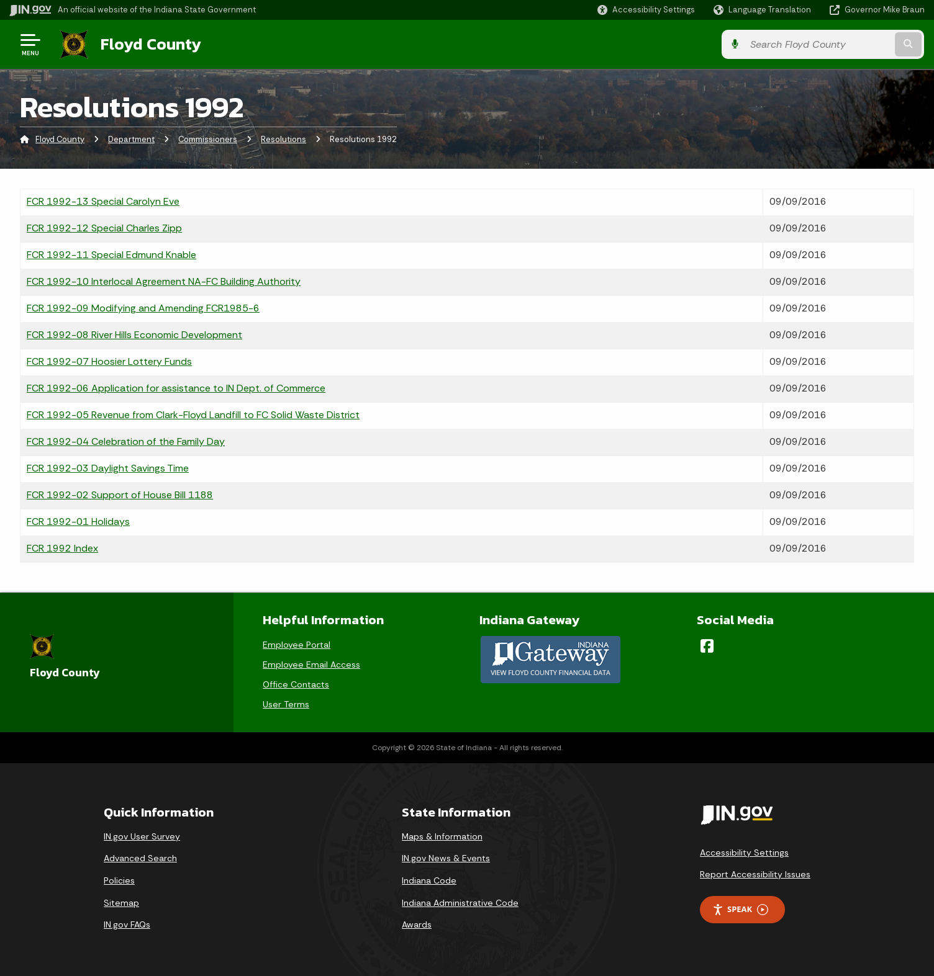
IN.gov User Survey (142, 836)
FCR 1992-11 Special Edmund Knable (111, 254)
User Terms (286, 704)
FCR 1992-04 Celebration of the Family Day (126, 441)
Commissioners (207, 139)
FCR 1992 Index (62, 548)
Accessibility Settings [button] (744, 852)
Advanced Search (140, 858)
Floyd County (150, 44)
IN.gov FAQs (127, 924)
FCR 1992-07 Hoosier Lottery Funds (109, 361)
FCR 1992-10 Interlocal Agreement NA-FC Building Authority (164, 281)
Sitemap (121, 902)
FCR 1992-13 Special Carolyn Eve (103, 201)
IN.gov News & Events (446, 858)
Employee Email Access (311, 664)
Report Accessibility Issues (755, 874)
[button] (646, 10)
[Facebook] (707, 645)
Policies (119, 880)
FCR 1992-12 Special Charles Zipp (104, 228)
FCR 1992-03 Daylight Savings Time (108, 468)
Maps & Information (442, 836)
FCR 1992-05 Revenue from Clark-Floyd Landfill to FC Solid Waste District (193, 414)
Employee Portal (296, 644)
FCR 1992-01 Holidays (78, 521)
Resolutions (283, 139)
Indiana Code (429, 880)
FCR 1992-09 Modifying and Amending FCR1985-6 (143, 308)
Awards (417, 924)
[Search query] (818, 44)
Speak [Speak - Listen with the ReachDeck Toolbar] (740, 909)
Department (131, 139)
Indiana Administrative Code (460, 902)
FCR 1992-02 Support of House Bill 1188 (120, 494)
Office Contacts (296, 684)
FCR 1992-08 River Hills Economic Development (134, 334)
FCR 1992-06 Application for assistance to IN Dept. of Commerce (176, 388)
